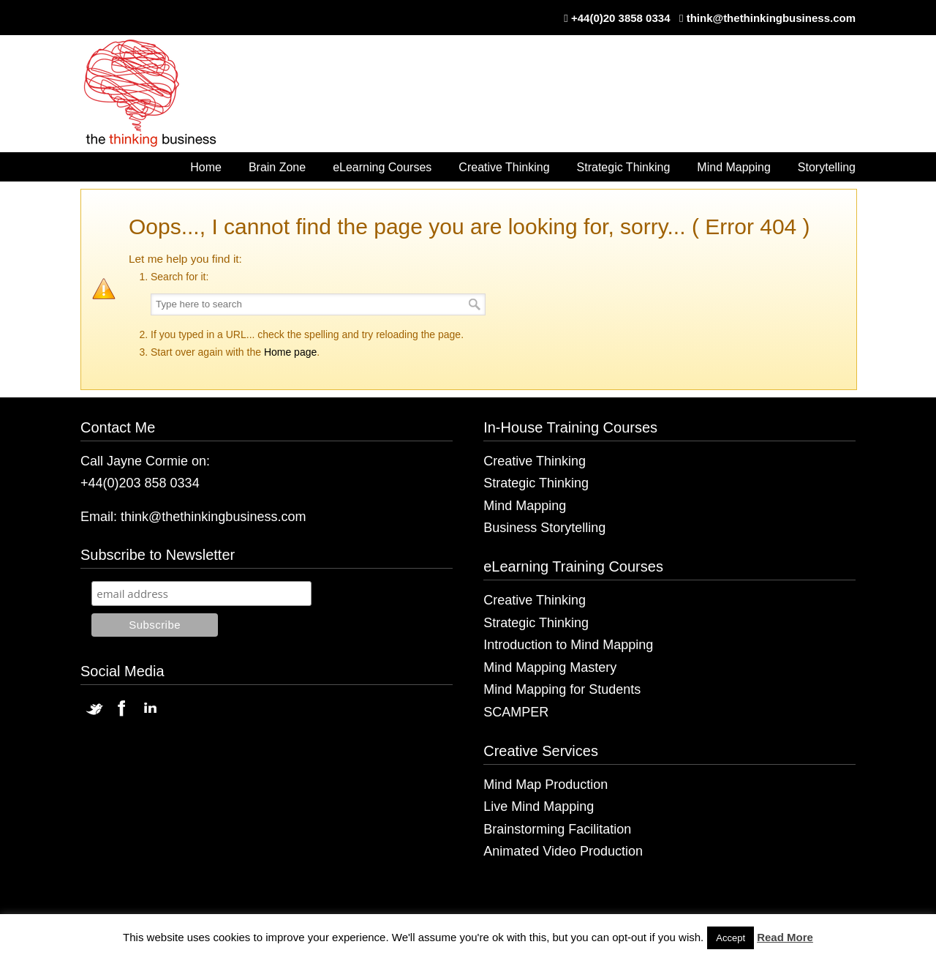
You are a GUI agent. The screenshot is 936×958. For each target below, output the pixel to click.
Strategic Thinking (536, 483)
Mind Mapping (524, 505)
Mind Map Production (545, 784)
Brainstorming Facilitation (557, 829)
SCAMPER (515, 712)
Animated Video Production (563, 851)
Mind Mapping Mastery (549, 667)
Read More (785, 937)
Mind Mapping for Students (562, 689)
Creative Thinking (534, 461)
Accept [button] (730, 937)
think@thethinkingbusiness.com (771, 18)
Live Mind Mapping (538, 806)
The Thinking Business (157, 94)
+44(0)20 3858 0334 (621, 18)
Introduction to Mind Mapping (568, 644)
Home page (290, 352)
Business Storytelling (544, 527)
